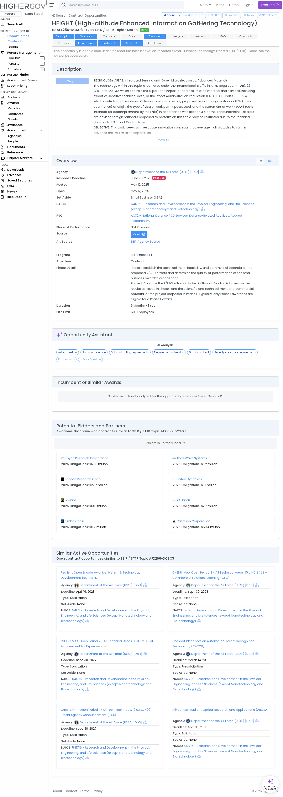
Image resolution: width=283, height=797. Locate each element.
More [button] (204, 5)
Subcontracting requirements (132, 352)
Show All (164, 140)
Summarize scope (96, 352)
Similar (134, 43)
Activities (16, 69)
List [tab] (260, 161)
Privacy (99, 791)
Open (140, 234)
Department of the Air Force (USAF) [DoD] (169, 172)
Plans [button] (220, 5)
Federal (12, 14)
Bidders (111, 43)
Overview (88, 36)
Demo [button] (234, 5)
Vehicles (16, 108)
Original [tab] (74, 81)
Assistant (157, 36)
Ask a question (69, 352)
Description (65, 36)
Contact (73, 791)
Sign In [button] (248, 5)
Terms (86, 791)
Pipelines (16, 58)
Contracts (17, 41)
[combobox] (123, 5)
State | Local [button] (36, 14)
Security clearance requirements (237, 352)
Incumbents (88, 43)
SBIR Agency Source (146, 241)
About (59, 791)
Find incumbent (201, 352)
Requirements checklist (171, 352)
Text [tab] (269, 161)
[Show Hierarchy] (203, 172)
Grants (15, 47)
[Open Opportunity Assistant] (270, 784)
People (15, 141)
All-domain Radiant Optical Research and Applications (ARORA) (221, 710)
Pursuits (15, 64)
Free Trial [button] (270, 5)
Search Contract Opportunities (81, 15)
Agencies (16, 136)
